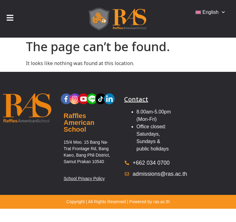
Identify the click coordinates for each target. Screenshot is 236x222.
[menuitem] (210, 12)
